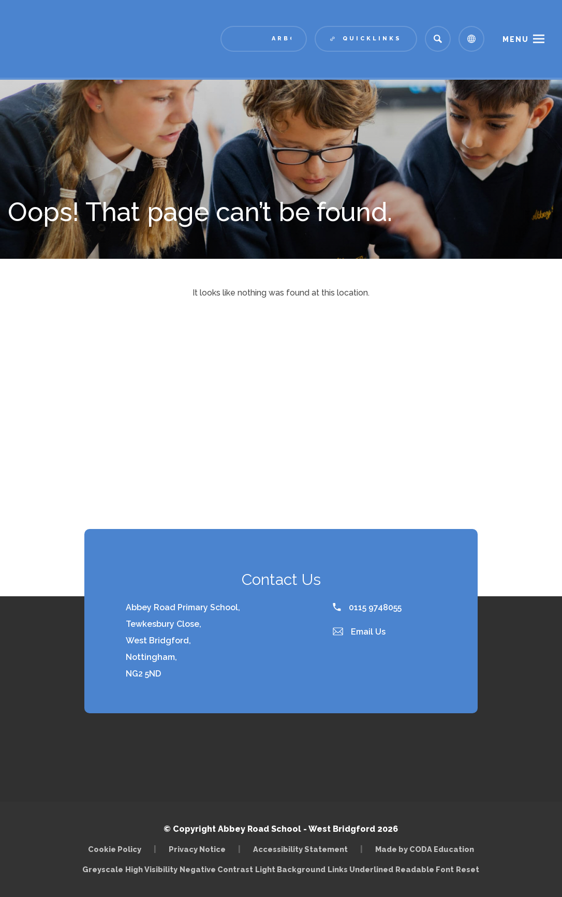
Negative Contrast (216, 869)
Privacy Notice (197, 849)
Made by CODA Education (424, 849)
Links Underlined (360, 869)
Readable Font (424, 869)
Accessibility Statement (300, 849)
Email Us (359, 632)
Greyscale (102, 869)
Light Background (290, 869)
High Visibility (151, 869)
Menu (515, 39)
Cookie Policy (114, 849)
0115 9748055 (367, 607)
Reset (467, 869)
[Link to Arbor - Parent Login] (263, 39)
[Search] (438, 39)
